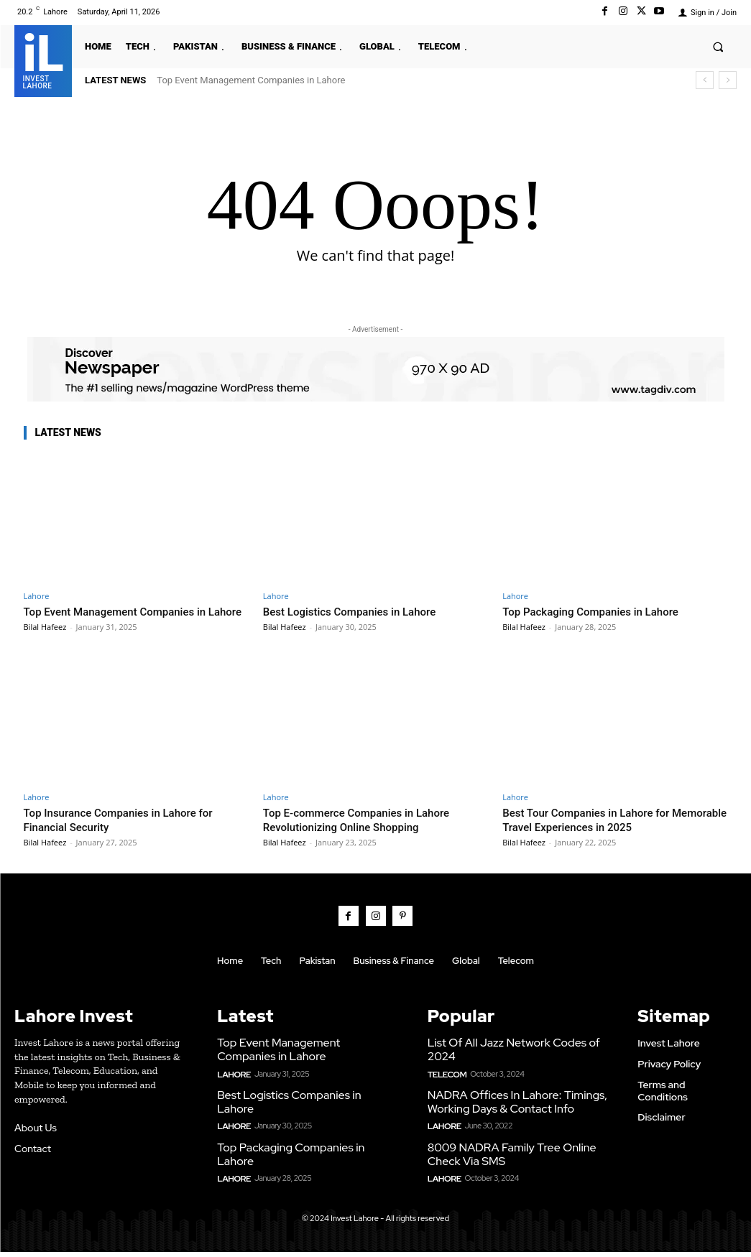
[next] (728, 80)
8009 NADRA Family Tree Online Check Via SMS (507, 1160)
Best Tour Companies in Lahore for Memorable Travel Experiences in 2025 (608, 834)
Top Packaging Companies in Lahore (601, 611)
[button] (718, 46)
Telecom (446, 1083)
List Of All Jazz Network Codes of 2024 (508, 1060)
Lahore (37, 596)
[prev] (705, 80)
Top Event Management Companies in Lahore (251, 80)
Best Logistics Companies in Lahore (361, 611)
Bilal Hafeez (45, 641)
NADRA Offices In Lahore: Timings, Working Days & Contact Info (512, 1110)
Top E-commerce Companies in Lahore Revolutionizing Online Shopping (368, 834)
